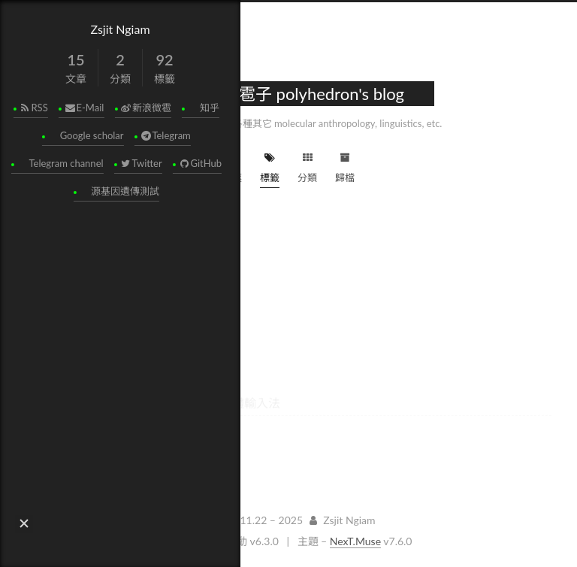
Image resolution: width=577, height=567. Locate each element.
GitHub (200, 163)
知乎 (209, 108)
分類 (307, 165)
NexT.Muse (355, 541)
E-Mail (84, 108)
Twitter (140, 163)
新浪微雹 (145, 108)
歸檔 (345, 165)
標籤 (269, 165)
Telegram (164, 135)
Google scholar (91, 135)
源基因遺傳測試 (125, 191)
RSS (32, 108)
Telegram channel (66, 163)
